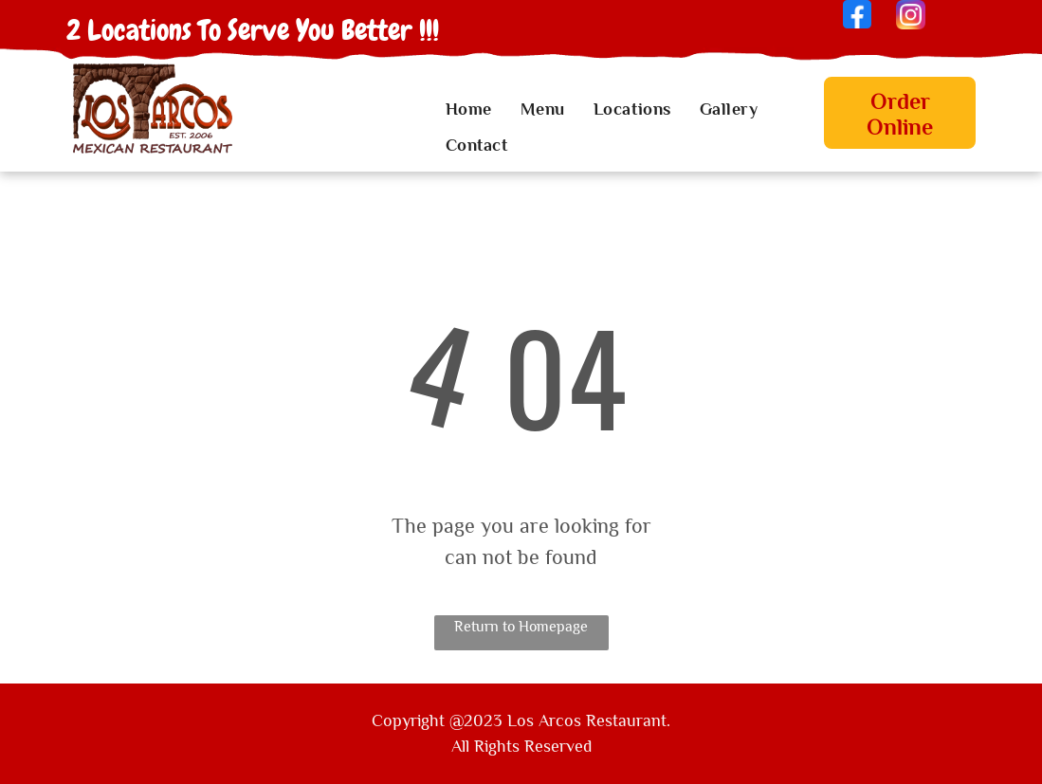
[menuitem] (468, 110)
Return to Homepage (521, 626)
